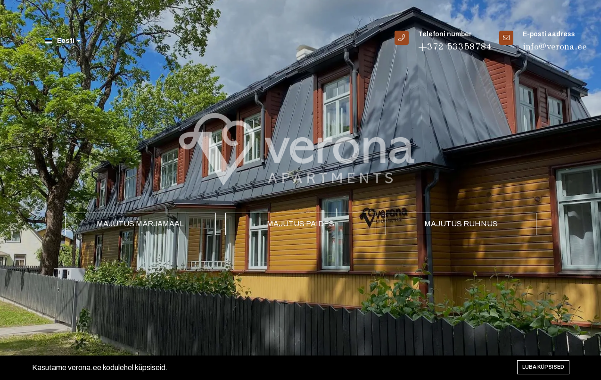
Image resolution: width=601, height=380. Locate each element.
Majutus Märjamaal (140, 224)
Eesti (63, 40)
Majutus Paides (300, 224)
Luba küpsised (543, 367)
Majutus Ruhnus (461, 224)
